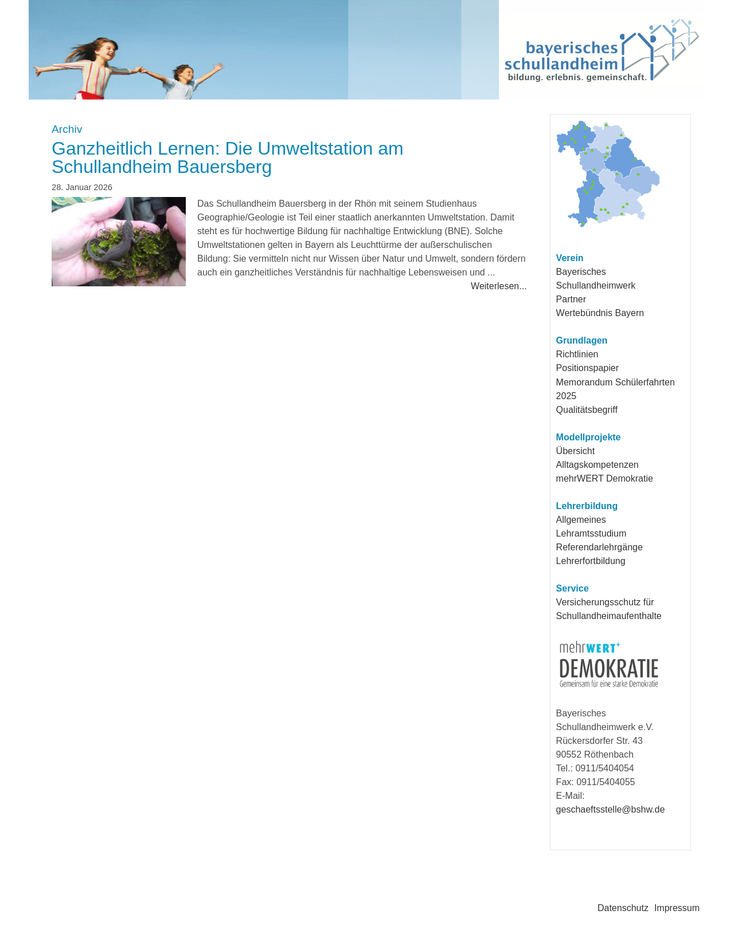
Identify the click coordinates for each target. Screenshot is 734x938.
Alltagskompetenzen (597, 465)
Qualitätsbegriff (587, 410)
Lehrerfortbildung (591, 561)
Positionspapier (587, 368)
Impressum (677, 908)
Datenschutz (623, 908)
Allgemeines (581, 520)
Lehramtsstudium (591, 533)
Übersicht (575, 451)
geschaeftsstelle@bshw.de (610, 809)
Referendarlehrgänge (599, 547)
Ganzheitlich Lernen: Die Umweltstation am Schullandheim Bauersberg (228, 157)
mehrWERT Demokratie (604, 478)
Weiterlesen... (499, 286)
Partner (571, 299)
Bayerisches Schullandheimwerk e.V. (310, 50)
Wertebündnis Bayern (600, 313)
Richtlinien (577, 354)
